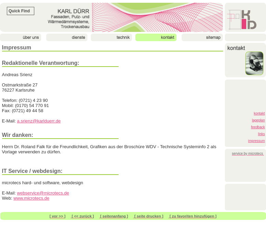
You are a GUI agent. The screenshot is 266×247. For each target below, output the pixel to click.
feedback (258, 127)
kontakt (259, 113)
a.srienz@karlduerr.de (39, 121)
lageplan (258, 120)
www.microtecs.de (31, 198)
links (261, 134)
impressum (256, 141)
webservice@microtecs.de (43, 193)
